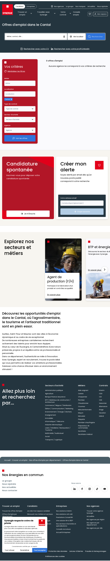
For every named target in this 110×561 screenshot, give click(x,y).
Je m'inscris (28, 213)
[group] (25, 6)
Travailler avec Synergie (46, 13)
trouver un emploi (19, 460)
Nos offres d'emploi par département (45, 460)
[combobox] (19, 83)
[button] (28, 188)
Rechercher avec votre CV (35, 48)
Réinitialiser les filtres (14, 71)
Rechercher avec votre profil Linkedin (70, 48)
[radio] (19, 6)
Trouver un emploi (25, 13)
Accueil (7, 460)
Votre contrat (65, 13)
